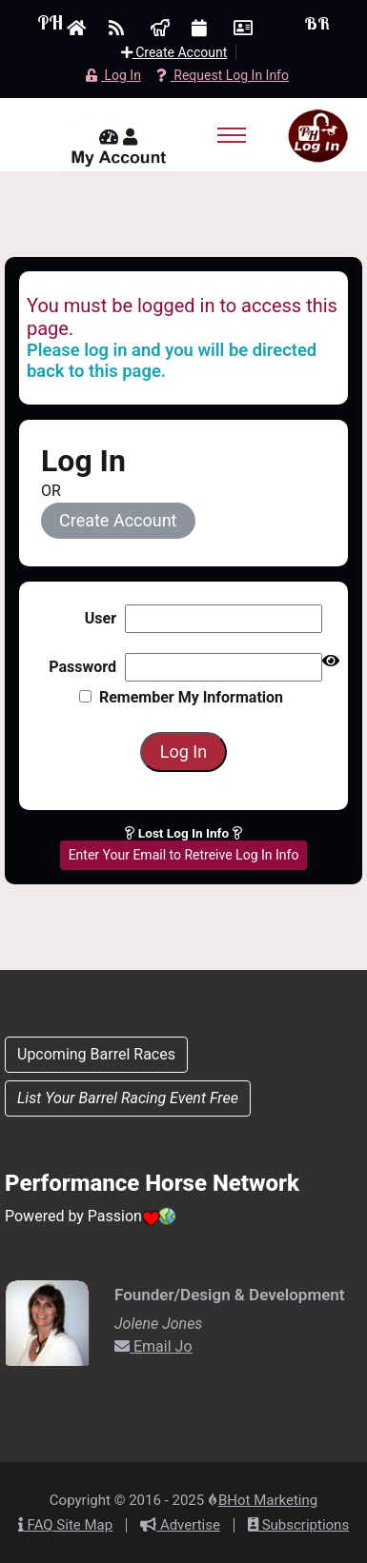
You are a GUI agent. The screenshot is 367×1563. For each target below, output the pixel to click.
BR (317, 23)
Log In (113, 75)
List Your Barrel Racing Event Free (127, 1098)
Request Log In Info (222, 75)
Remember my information (181, 697)
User (100, 618)
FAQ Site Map (65, 1524)
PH (50, 22)
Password (82, 667)
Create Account (174, 52)
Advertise (180, 1524)
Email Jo (153, 1346)
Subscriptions (298, 1524)
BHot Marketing (267, 1500)
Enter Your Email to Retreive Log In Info (184, 854)
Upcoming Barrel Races (96, 1054)
